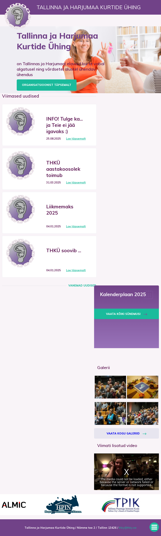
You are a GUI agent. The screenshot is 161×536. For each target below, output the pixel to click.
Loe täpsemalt (76, 138)
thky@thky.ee (128, 527)
